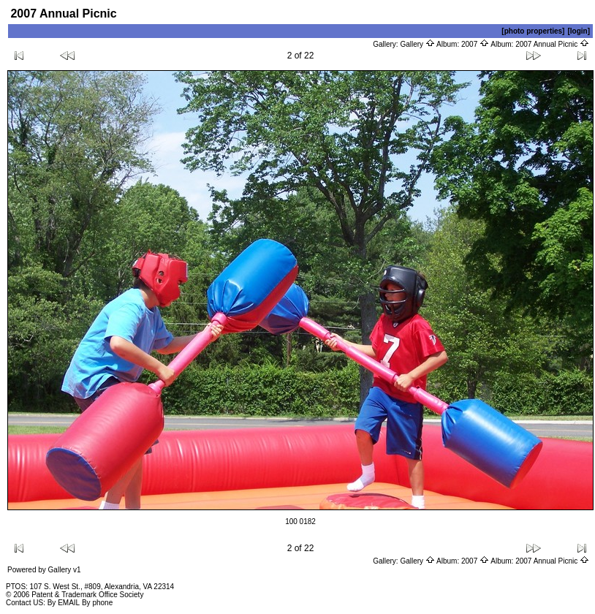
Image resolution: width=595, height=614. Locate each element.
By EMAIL (64, 603)
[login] (578, 31)
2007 (475, 44)
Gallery (417, 44)
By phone (97, 603)
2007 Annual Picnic (552, 44)
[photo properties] (532, 31)
